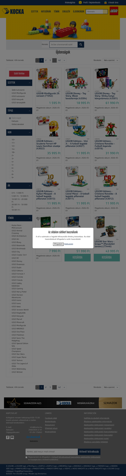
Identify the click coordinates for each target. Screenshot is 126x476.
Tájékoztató (68, 244)
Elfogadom (58, 244)
